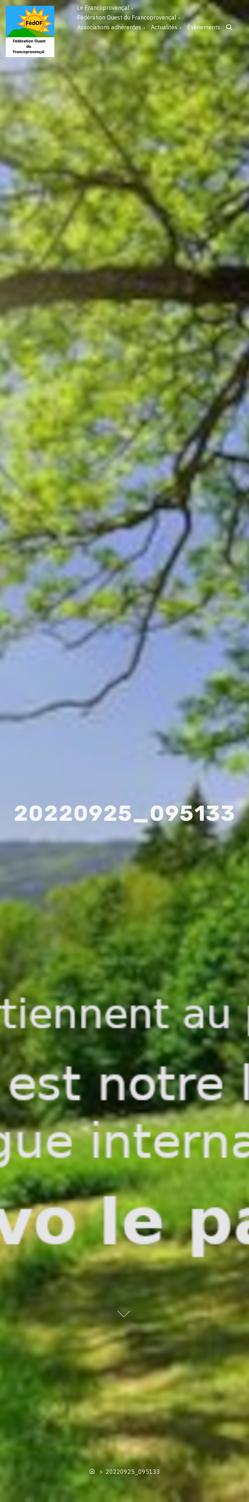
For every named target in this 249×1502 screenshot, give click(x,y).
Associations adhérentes (109, 27)
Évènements (203, 27)
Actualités (164, 27)
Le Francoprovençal (103, 7)
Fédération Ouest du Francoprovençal (126, 17)
